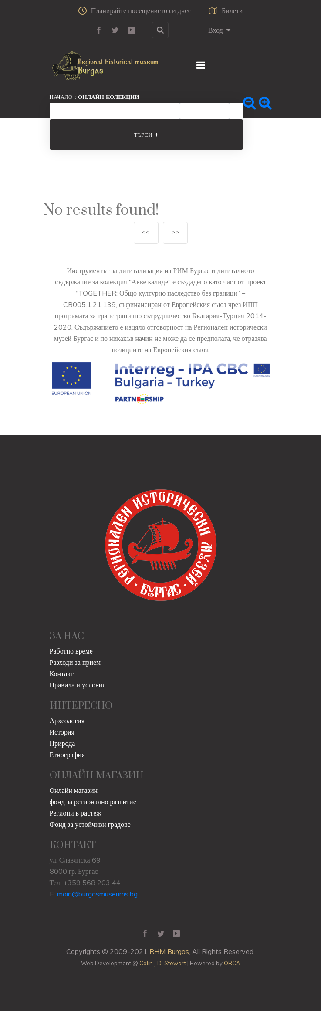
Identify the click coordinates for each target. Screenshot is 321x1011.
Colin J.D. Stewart (162, 963)
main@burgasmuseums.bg (97, 894)
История (62, 732)
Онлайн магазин (74, 790)
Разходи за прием (75, 662)
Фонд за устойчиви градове (90, 824)
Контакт (62, 673)
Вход (219, 30)
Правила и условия (78, 685)
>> (175, 232)
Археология (67, 720)
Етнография (67, 754)
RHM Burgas (169, 951)
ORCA (232, 963)
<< (146, 232)
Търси (146, 134)
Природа (62, 743)
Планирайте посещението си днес (134, 10)
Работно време (71, 651)
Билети (226, 10)
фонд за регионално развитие (93, 801)
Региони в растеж (75, 813)
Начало (61, 96)
